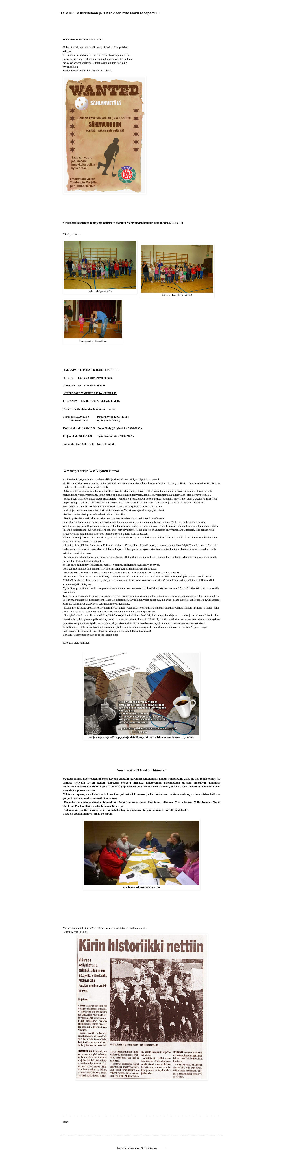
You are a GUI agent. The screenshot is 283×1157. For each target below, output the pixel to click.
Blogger (162, 1148)
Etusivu (141, 1116)
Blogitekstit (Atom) (79, 1122)
